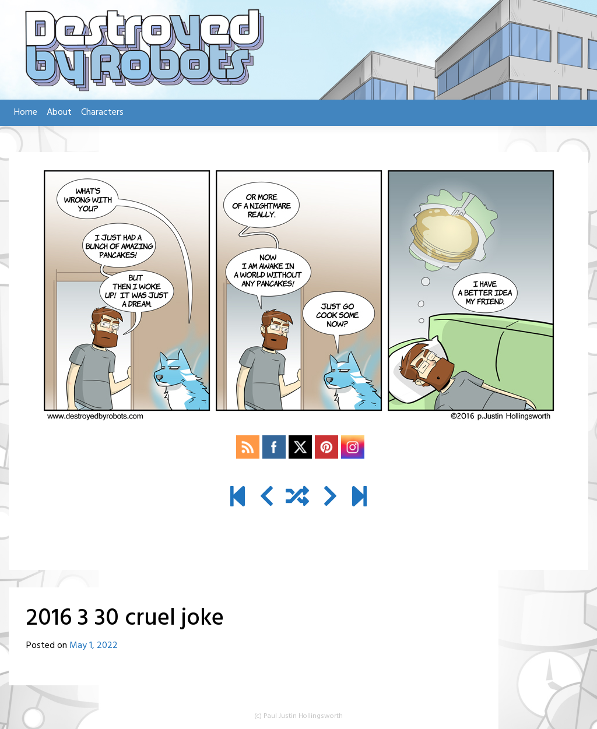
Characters (102, 112)
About (59, 112)
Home (25, 112)
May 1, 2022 (93, 645)
